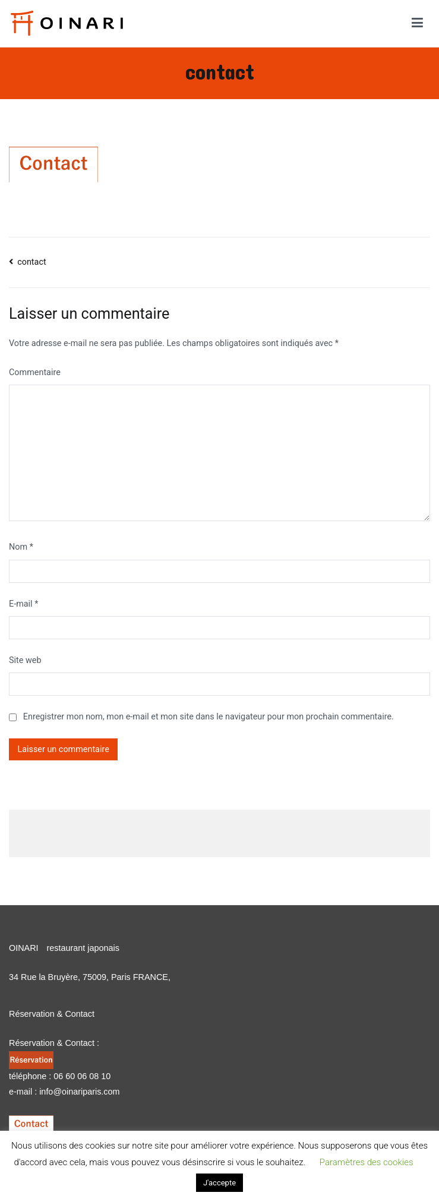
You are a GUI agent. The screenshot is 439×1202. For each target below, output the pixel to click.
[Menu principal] (417, 23)
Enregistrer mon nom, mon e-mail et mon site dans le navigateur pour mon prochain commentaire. (208, 717)
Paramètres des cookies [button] (366, 1162)
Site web (25, 660)
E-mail (23, 604)
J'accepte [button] (219, 1182)
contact (31, 262)
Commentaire (35, 372)
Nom (21, 547)
